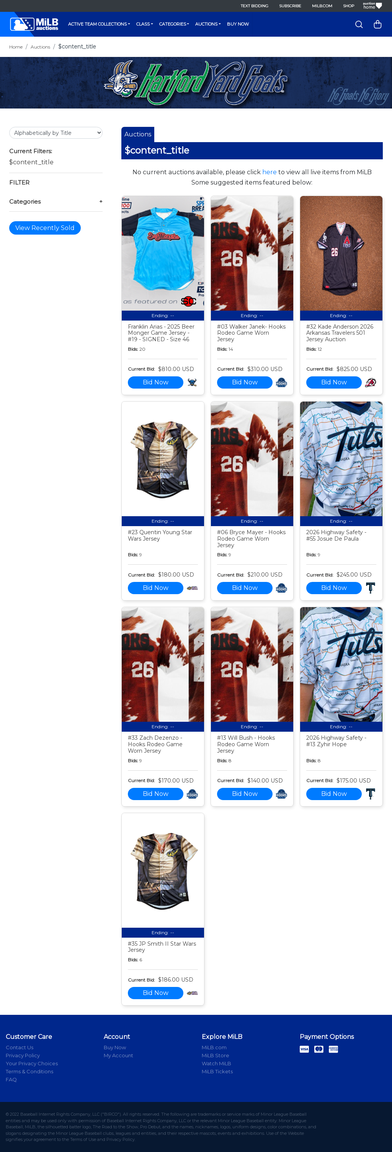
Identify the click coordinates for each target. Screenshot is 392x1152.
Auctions (206, 24)
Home (16, 47)
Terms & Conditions (29, 1071)
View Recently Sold (45, 228)
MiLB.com (322, 5)
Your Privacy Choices (32, 1063)
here (269, 172)
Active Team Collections (97, 24)
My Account (118, 1055)
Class (143, 24)
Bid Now (155, 382)
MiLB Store (215, 1055)
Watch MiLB (216, 1063)
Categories (172, 24)
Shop (348, 5)
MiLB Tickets (217, 1071)
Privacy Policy (23, 1055)
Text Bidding (254, 5)
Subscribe (290, 5)
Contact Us (19, 1047)
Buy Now (238, 24)
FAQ (11, 1079)
